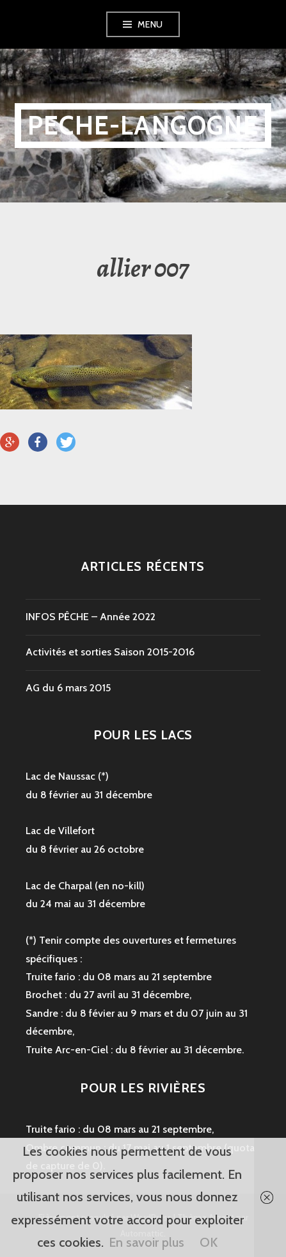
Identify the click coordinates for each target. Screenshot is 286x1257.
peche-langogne (143, 125)
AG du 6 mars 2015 (68, 688)
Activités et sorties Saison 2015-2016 (110, 652)
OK (209, 1242)
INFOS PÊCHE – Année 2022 (90, 617)
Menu (150, 24)
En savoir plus (146, 1242)
